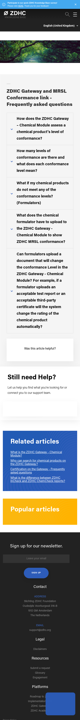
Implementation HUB (40, 701)
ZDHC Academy (40, 711)
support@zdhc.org (40, 630)
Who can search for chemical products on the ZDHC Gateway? (38, 462)
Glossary (40, 673)
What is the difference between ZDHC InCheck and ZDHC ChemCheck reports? (37, 480)
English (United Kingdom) (59, 26)
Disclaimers (40, 649)
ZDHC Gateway (40, 706)
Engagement (40, 677)
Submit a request (40, 668)
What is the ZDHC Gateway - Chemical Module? (36, 454)
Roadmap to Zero (40, 697)
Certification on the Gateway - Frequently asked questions (37, 471)
